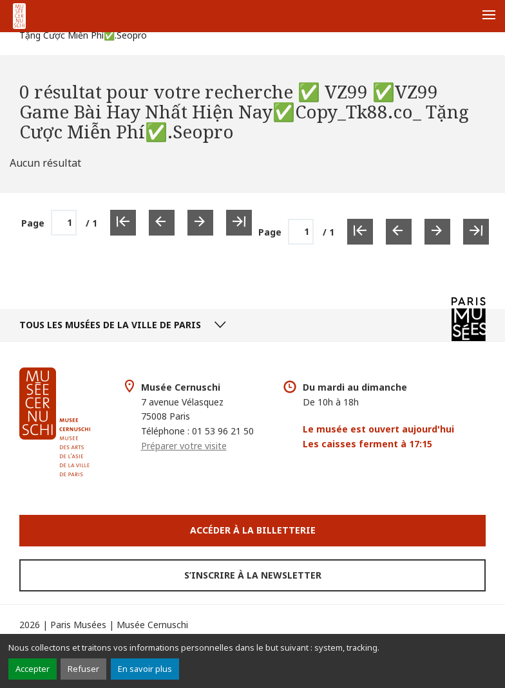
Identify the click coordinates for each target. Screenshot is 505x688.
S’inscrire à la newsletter (252, 575)
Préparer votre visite (184, 446)
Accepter (32, 668)
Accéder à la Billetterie (253, 530)
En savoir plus (145, 668)
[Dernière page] (476, 232)
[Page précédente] (399, 232)
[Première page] (360, 232)
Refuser (83, 668)
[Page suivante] (437, 232)
